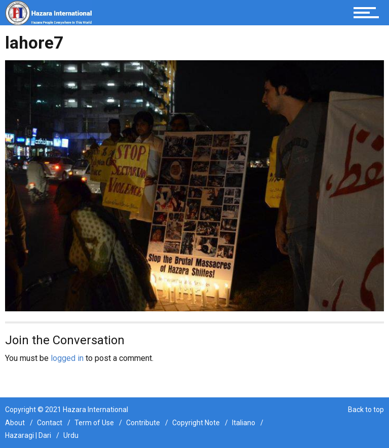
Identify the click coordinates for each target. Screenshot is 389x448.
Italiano (243, 423)
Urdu (71, 435)
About (15, 423)
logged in (67, 358)
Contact (49, 423)
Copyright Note (196, 423)
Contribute (143, 423)
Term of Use (94, 423)
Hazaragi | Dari (28, 435)
